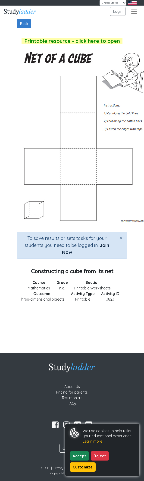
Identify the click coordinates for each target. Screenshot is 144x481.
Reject (100, 456)
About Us (72, 386)
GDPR (45, 468)
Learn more (92, 441)
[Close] (121, 237)
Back (24, 23)
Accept (79, 456)
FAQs (72, 403)
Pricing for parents (72, 392)
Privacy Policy (63, 468)
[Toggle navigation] (134, 11)
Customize (83, 467)
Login (117, 11)
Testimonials (72, 397)
